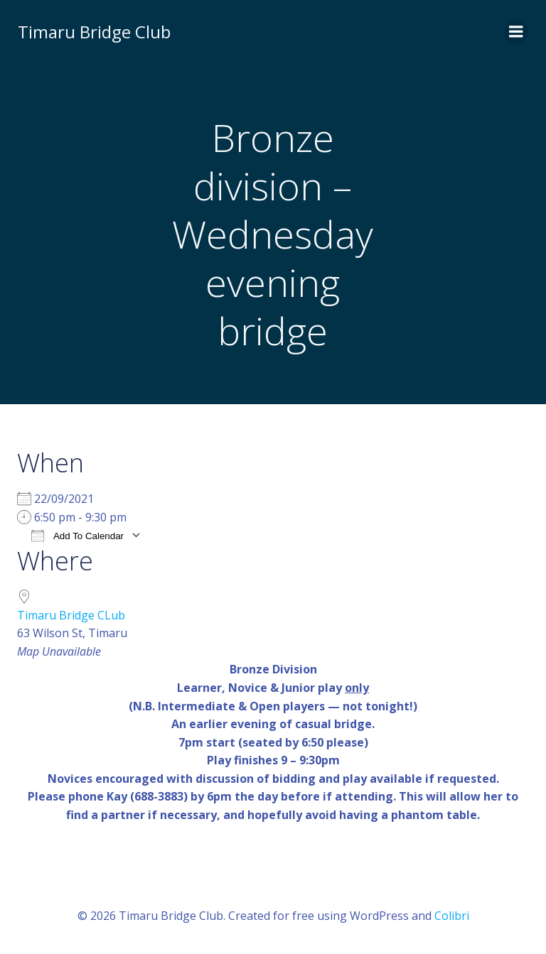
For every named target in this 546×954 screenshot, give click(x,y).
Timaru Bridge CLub (71, 616)
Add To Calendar (77, 536)
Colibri (451, 916)
